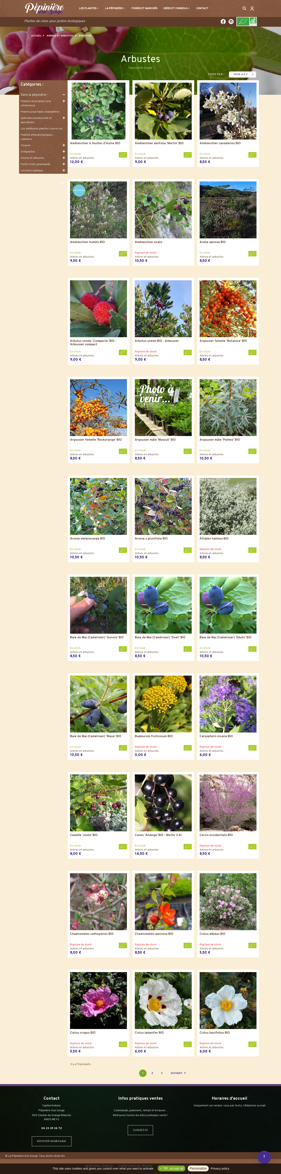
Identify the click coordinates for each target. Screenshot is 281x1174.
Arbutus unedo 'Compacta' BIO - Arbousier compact (93, 343)
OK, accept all (171, 1168)
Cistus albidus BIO (212, 934)
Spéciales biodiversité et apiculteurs (36, 120)
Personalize (198, 1168)
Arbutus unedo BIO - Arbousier (157, 341)
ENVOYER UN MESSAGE (51, 1141)
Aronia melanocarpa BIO (87, 539)
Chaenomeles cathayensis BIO (92, 934)
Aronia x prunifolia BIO (151, 539)
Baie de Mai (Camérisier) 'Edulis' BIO (225, 638)
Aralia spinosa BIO (213, 242)
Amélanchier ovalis (148, 242)
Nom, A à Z (244, 74)
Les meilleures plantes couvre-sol (42, 128)
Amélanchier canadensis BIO (220, 143)
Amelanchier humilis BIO (87, 242)
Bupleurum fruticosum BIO (154, 736)
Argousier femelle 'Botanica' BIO (223, 341)
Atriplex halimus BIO (214, 539)
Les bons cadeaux (32, 170)
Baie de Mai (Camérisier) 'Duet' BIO (160, 638)
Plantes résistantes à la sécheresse (36, 103)
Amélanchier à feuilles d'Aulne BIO (95, 143)
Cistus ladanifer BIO (149, 1033)
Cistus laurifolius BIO (215, 1033)
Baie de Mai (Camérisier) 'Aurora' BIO (97, 638)
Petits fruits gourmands (35, 164)
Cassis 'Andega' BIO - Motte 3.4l (158, 835)
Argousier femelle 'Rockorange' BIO (96, 440)
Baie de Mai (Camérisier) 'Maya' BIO (95, 736)
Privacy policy (220, 1168)
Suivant (178, 1073)
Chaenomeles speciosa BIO (154, 934)
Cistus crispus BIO (83, 1033)
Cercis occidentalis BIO (216, 835)
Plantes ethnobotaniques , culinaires (37, 137)
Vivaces (26, 145)
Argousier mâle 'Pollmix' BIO (220, 440)
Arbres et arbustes (33, 158)
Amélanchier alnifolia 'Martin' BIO (159, 143)
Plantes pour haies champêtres (40, 112)
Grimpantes (28, 152)
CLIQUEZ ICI (140, 1130)
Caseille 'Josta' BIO (84, 835)
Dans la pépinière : (34, 95)
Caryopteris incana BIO (216, 736)
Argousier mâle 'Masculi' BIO (155, 440)
